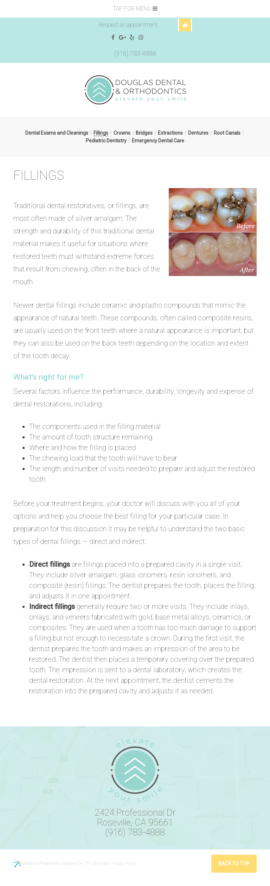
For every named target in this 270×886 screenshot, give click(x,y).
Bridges (144, 132)
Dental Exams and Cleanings (56, 132)
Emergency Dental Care (158, 140)
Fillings (101, 132)
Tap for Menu (135, 8)
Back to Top (234, 863)
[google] (122, 37)
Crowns (122, 132)
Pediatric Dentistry (106, 140)
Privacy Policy (124, 863)
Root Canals (227, 132)
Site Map (100, 863)
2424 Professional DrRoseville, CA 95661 (135, 817)
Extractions (170, 132)
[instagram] (141, 37)
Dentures (198, 132)
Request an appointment (128, 24)
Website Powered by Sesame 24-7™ (51, 863)
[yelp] (132, 37)
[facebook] (113, 37)
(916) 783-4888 (135, 53)
